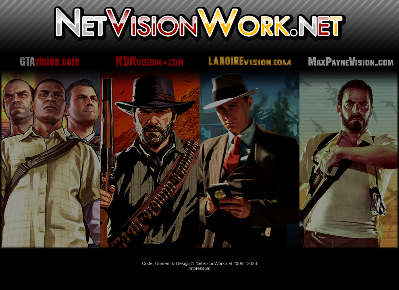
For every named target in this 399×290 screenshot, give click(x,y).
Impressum (199, 268)
